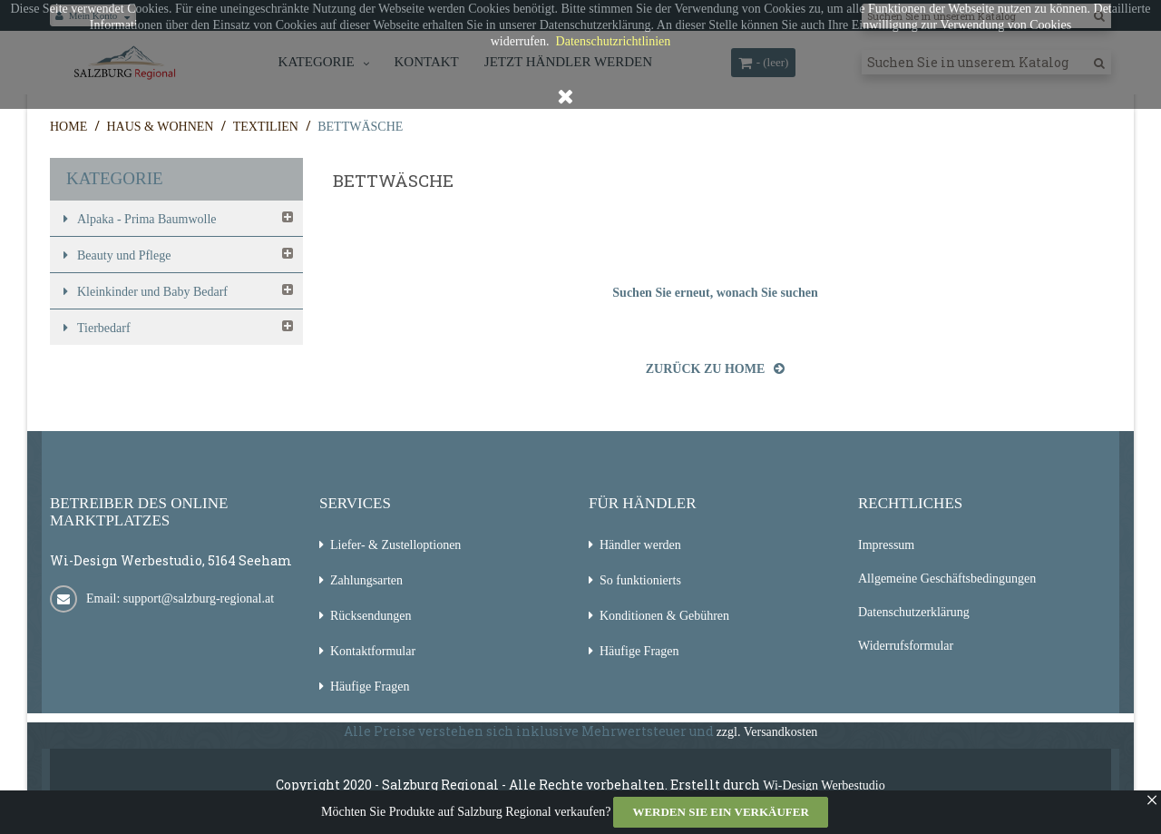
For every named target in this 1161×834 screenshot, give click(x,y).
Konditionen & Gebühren (664, 616)
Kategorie (114, 178)
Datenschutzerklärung (914, 612)
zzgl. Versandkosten (767, 732)
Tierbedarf (104, 328)
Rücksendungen (370, 616)
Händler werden (640, 545)
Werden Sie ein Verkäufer (720, 812)
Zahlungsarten (366, 580)
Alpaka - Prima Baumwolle (147, 219)
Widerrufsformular (905, 645)
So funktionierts (640, 580)
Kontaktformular (372, 651)
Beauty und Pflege (124, 255)
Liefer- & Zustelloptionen (395, 545)
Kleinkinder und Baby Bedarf (152, 292)
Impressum (886, 545)
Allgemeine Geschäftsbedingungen (947, 578)
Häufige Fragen (369, 686)
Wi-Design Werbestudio (824, 785)
